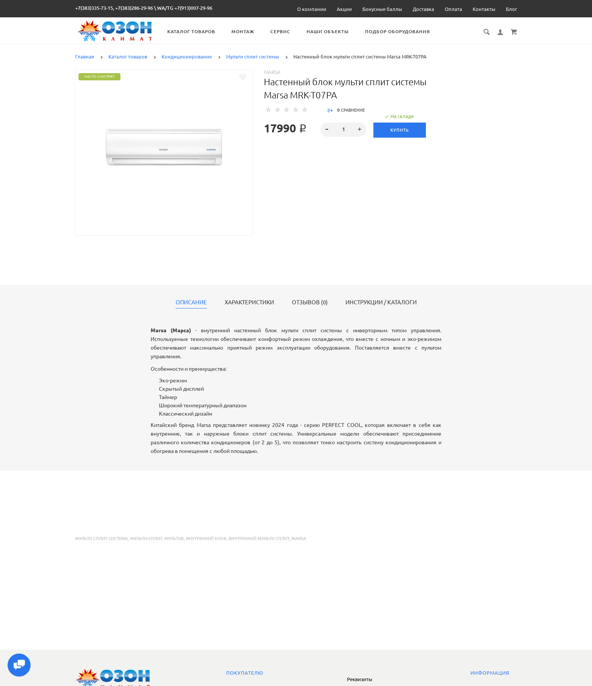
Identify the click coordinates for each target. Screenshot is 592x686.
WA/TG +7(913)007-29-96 (184, 8)
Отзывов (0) (310, 302)
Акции (344, 9)
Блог (511, 9)
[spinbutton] (344, 130)
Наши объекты (334, 31)
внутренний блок (206, 538)
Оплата (453, 9)
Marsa (272, 72)
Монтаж (248, 31)
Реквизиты (359, 679)
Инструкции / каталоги (381, 302)
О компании (311, 9)
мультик (174, 538)
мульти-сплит (146, 538)
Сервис (286, 31)
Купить (400, 130)
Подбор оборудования (403, 31)
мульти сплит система (101, 538)
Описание (191, 302)
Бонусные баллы (382, 9)
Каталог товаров (197, 31)
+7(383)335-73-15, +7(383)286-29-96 (114, 8)
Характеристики (249, 302)
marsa (298, 538)
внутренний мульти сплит (259, 538)
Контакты (484, 9)
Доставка (423, 9)
